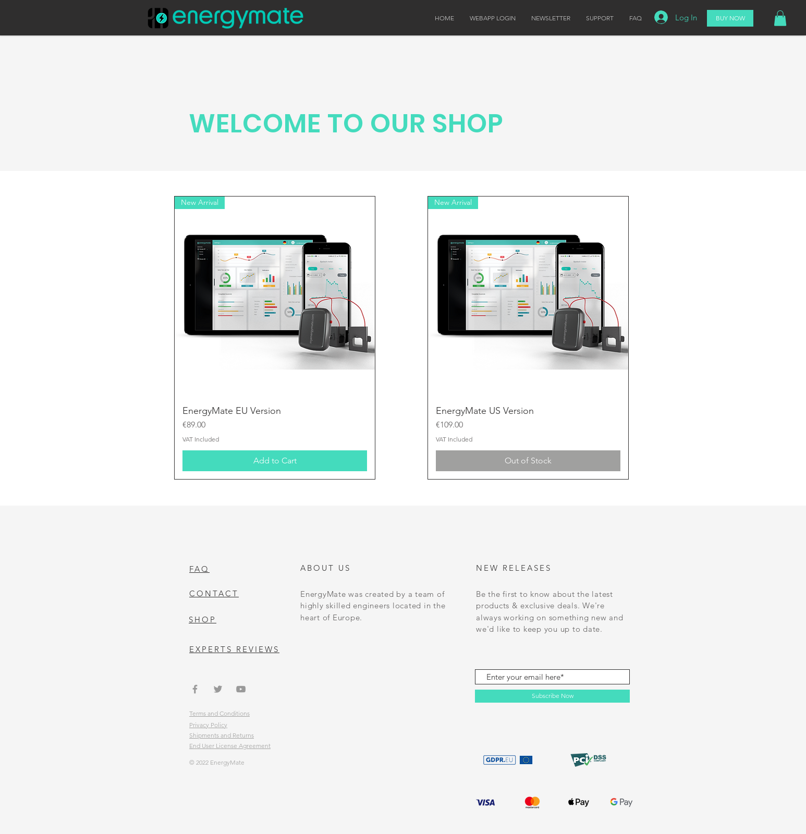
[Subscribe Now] (552, 696)
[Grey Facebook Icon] (195, 689)
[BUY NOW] (730, 18)
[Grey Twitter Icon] (218, 689)
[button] (780, 18)
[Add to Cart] (274, 460)
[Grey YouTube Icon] (241, 689)
